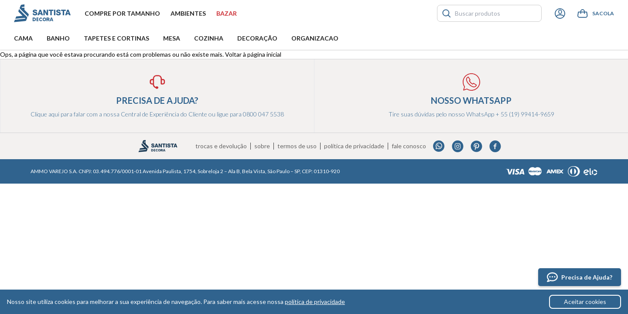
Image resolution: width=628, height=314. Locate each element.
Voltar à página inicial (253, 54)
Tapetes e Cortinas (116, 38)
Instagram (458, 146)
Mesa (171, 38)
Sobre (262, 146)
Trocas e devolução (221, 146)
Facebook (495, 146)
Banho (58, 38)
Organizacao (314, 38)
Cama (23, 38)
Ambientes (188, 13)
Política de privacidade (354, 146)
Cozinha (208, 38)
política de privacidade (315, 301)
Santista (42, 13)
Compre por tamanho (122, 13)
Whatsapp (439, 146)
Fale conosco (409, 146)
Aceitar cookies (585, 301)
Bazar (226, 13)
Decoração (257, 38)
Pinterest (476, 146)
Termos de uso (297, 146)
